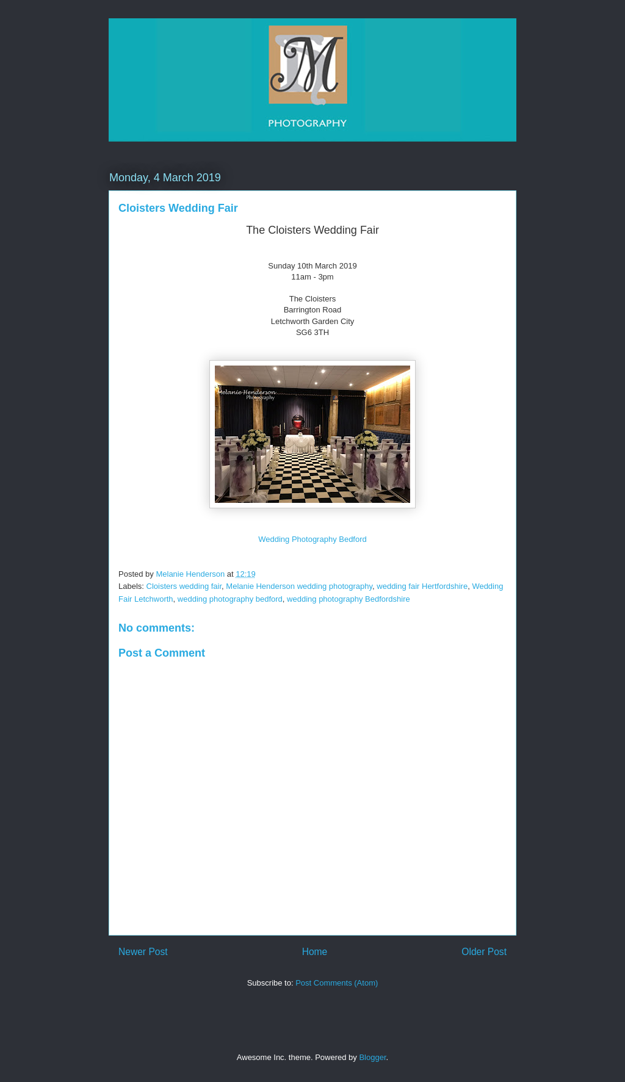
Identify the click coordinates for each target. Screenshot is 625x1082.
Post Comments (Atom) (336, 982)
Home (315, 952)
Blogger (372, 1057)
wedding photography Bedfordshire (348, 599)
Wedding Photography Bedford (312, 539)
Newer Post (143, 952)
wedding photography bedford (230, 599)
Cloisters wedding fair (184, 586)
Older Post (484, 952)
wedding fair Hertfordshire (422, 586)
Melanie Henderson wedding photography (299, 586)
